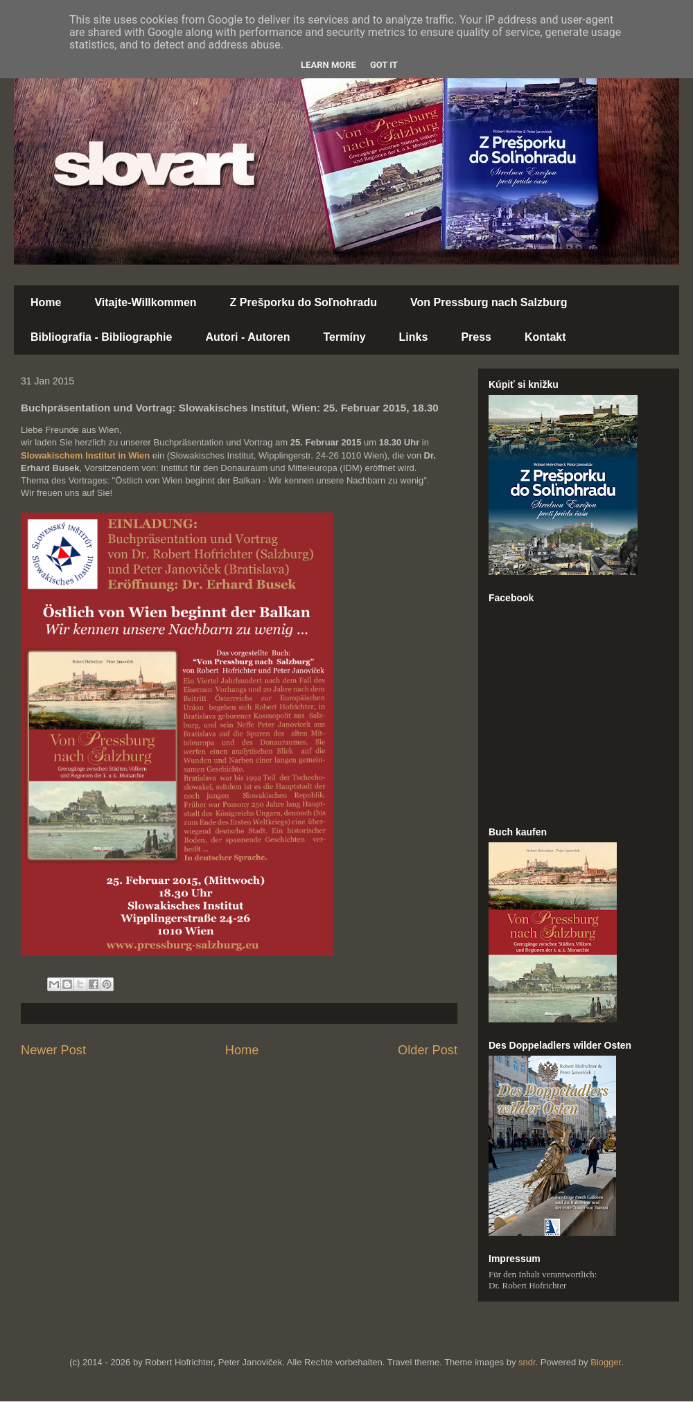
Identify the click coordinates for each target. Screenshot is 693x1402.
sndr (527, 1362)
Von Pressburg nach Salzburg (488, 302)
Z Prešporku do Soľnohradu (303, 302)
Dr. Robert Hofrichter (527, 1285)
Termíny (345, 337)
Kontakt (545, 337)
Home (45, 302)
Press (476, 337)
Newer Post (53, 1050)
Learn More (328, 65)
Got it (384, 65)
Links (413, 337)
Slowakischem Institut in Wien (85, 455)
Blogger (605, 1362)
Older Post (427, 1050)
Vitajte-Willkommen (145, 302)
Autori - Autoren (247, 337)
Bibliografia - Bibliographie (101, 337)
